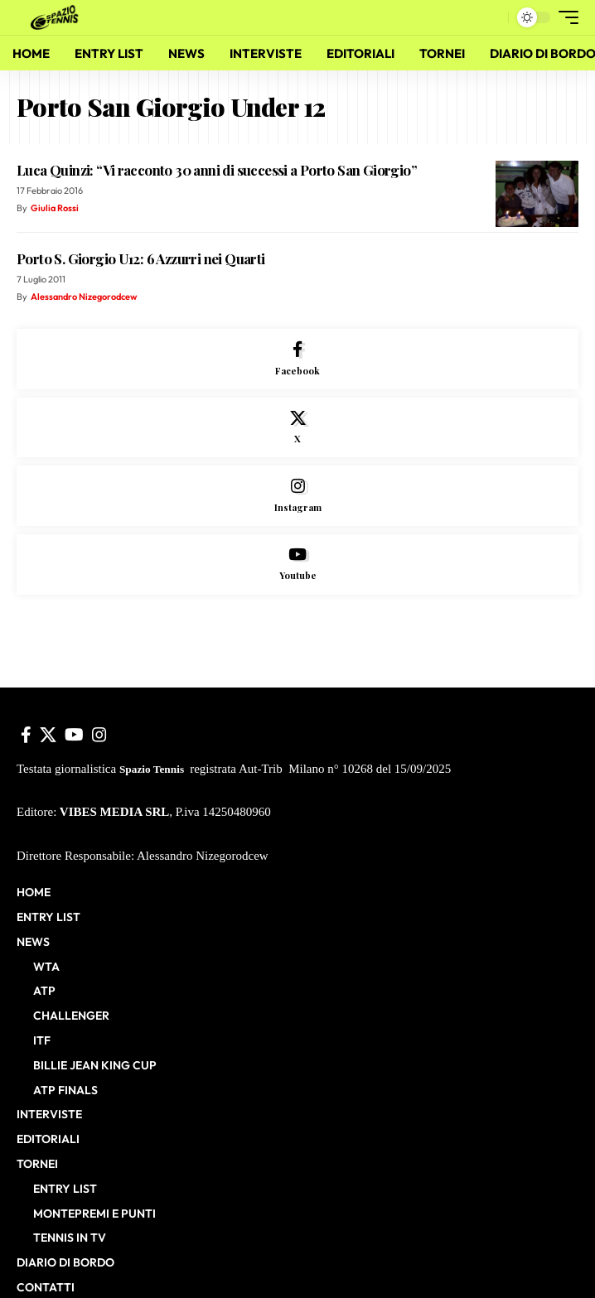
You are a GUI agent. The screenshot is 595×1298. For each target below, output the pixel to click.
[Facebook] (297, 359)
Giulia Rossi (55, 208)
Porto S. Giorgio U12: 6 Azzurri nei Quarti (141, 258)
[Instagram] (297, 496)
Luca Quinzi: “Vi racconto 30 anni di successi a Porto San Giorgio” (217, 170)
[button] (492, 18)
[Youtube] (297, 564)
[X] (297, 428)
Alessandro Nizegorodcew (84, 296)
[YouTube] (74, 735)
